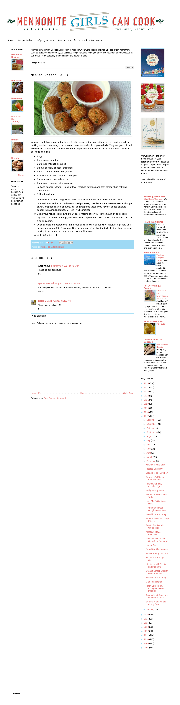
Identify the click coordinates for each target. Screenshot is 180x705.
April (148, 453)
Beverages (16, 98)
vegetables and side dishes (52, 247)
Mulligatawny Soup (155, 490)
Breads (14, 139)
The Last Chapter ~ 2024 (160, 257)
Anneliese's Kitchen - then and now (156, 478)
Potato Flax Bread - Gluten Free (155, 526)
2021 (146, 400)
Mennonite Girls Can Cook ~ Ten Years (80, 40)
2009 (146, 643)
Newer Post (37, 393)
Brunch (15, 158)
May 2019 (161, 324)
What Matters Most (153, 321)
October (150, 428)
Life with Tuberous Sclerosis (153, 340)
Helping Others (45, 40)
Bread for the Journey (156, 514)
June (149, 444)
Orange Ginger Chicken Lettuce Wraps (157, 572)
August (150, 436)
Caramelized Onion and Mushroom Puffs (157, 596)
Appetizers (16, 80)
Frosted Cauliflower (155, 469)
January (150, 609)
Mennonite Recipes (16, 55)
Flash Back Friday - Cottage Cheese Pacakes (155, 588)
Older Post (128, 393)
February (150, 461)
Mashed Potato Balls (155, 465)
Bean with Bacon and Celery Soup (156, 602)
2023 (146, 391)
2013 (146, 627)
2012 (146, 631)
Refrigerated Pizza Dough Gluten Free (156, 509)
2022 (146, 395)
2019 (146, 408)
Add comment (39, 316)
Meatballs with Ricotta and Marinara (156, 565)
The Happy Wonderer (154, 196)
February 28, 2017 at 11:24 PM (65, 283)
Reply (41, 274)
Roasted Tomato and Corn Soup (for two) (156, 539)
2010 (146, 639)
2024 (146, 387)
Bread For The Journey (157, 473)
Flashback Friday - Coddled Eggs (154, 485)
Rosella (42, 301)
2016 (146, 614)
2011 (146, 635)
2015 (146, 619)
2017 (146, 416)
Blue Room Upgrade (153, 199)
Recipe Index (25, 40)
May (148, 448)
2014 (146, 623)
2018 (146, 412)
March (149, 457)
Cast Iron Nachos (154, 582)
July (148, 440)
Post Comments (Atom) (55, 398)
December (151, 420)
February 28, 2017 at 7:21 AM (65, 266)
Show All (21, 175)
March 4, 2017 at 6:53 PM (59, 301)
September (151, 432)
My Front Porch (151, 252)
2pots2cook (44, 283)
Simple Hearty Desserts (157, 553)
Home (10, 40)
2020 (146, 404)
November (151, 424)
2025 (146, 383)
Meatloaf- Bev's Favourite (153, 533)
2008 (146, 647)
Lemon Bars (151, 545)
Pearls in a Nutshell (153, 222)
